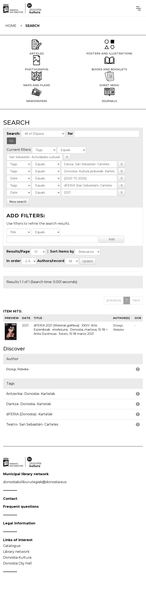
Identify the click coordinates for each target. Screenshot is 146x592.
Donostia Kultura (17, 557)
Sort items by (62, 251)
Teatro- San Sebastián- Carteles (32, 424)
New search (18, 202)
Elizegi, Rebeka (17, 369)
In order (13, 261)
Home (10, 26)
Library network (16, 552)
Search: (13, 134)
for (70, 134)
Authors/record (50, 261)
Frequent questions (21, 507)
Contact (10, 499)
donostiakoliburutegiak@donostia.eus (34, 482)
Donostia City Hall (17, 563)
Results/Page (18, 251)
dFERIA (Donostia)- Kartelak (29, 414)
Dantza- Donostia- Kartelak (28, 404)
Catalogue (12, 546)
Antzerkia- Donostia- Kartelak (30, 394)
